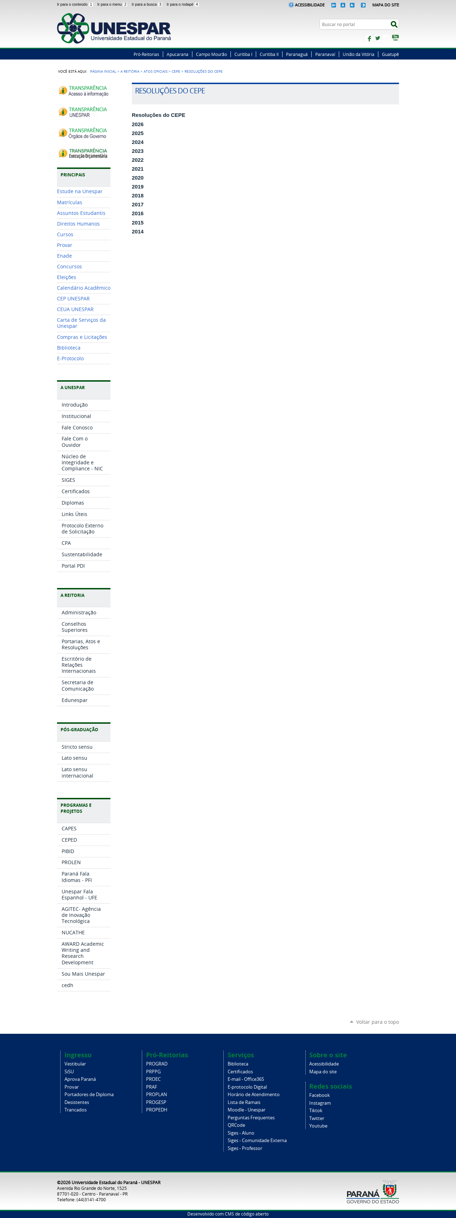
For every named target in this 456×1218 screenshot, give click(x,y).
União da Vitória (358, 54)
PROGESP (156, 1102)
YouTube (395, 38)
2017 (138, 204)
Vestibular (75, 1064)
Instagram (386, 38)
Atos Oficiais (155, 71)
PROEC (153, 1079)
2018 (138, 195)
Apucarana (177, 54)
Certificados (240, 1072)
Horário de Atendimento (254, 1094)
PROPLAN (156, 1094)
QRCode (236, 1125)
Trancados (75, 1110)
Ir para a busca (148, 4)
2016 (138, 213)
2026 (138, 124)
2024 (138, 142)
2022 (138, 160)
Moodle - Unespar (246, 1110)
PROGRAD (156, 1064)
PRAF (151, 1087)
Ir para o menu (113, 4)
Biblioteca (238, 1064)
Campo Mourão (211, 54)
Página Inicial (103, 71)
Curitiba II (269, 54)
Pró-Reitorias (146, 54)
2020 (138, 178)
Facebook (368, 38)
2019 (138, 187)
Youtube (318, 1126)
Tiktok (315, 1111)
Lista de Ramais (244, 1102)
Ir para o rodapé (183, 4)
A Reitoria (129, 71)
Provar (71, 1087)
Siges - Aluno (241, 1133)
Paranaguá (297, 54)
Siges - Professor (245, 1148)
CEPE (176, 71)
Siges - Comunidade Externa (257, 1140)
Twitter (377, 38)
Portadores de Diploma (89, 1094)
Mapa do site (323, 1072)
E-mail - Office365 (246, 1079)
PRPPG (153, 1072)
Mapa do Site (385, 4)
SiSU (69, 1072)
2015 (138, 223)
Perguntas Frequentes (251, 1118)
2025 (138, 133)
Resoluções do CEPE (158, 115)
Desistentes (76, 1102)
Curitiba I (243, 54)
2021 (138, 169)
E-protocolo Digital (247, 1087)
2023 (138, 151)
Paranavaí (325, 54)
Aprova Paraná (80, 1079)
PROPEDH (156, 1110)
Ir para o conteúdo (75, 4)
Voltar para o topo (377, 1021)
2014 (138, 231)
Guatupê (390, 54)
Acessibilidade (310, 4)
